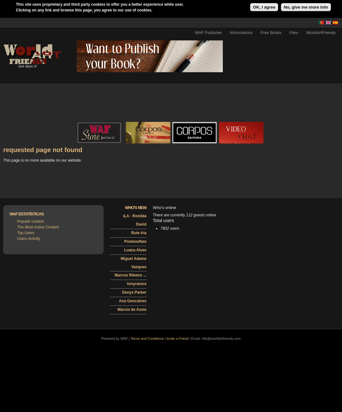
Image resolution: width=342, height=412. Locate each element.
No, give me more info (306, 7)
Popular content (30, 221)
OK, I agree (264, 7)
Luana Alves (135, 250)
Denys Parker (134, 292)
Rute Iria (139, 233)
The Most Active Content (38, 227)
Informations (241, 32)
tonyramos (136, 284)
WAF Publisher (208, 32)
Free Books (271, 32)
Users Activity (28, 238)
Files (294, 32)
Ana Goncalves (133, 301)
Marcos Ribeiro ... (131, 275)
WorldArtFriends (321, 32)
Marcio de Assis (132, 309)
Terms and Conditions (147, 338)
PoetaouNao (135, 241)
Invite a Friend (177, 338)
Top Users (25, 233)
